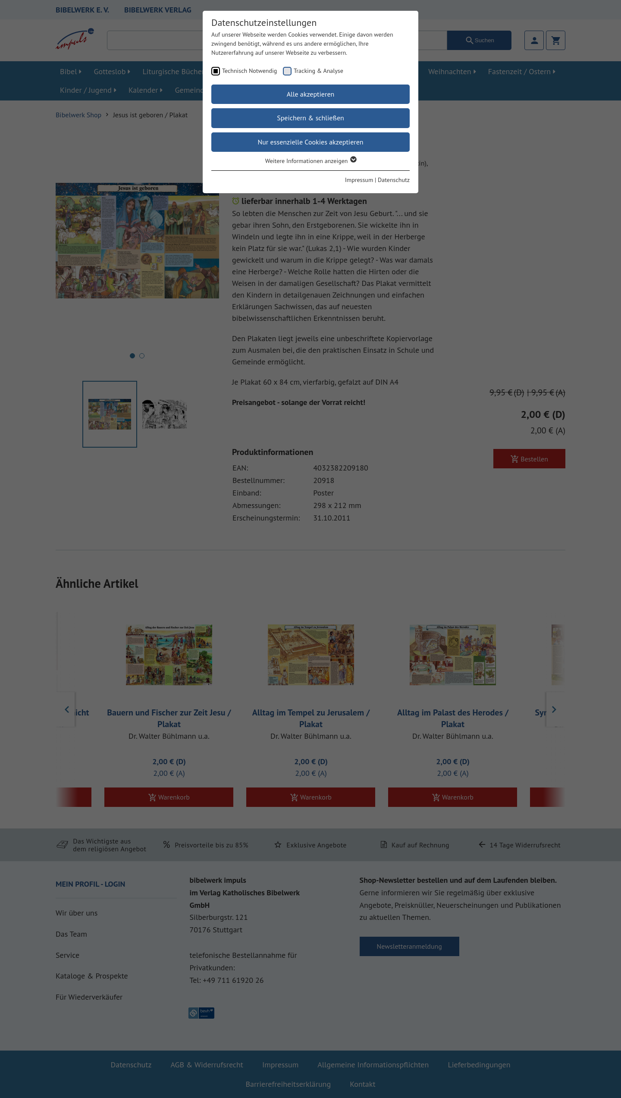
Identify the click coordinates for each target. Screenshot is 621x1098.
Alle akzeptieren (311, 94)
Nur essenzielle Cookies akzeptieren (310, 142)
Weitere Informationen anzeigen (310, 161)
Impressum (359, 180)
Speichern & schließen (310, 117)
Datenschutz (394, 180)
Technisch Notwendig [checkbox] (249, 71)
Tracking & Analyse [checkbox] (318, 71)
